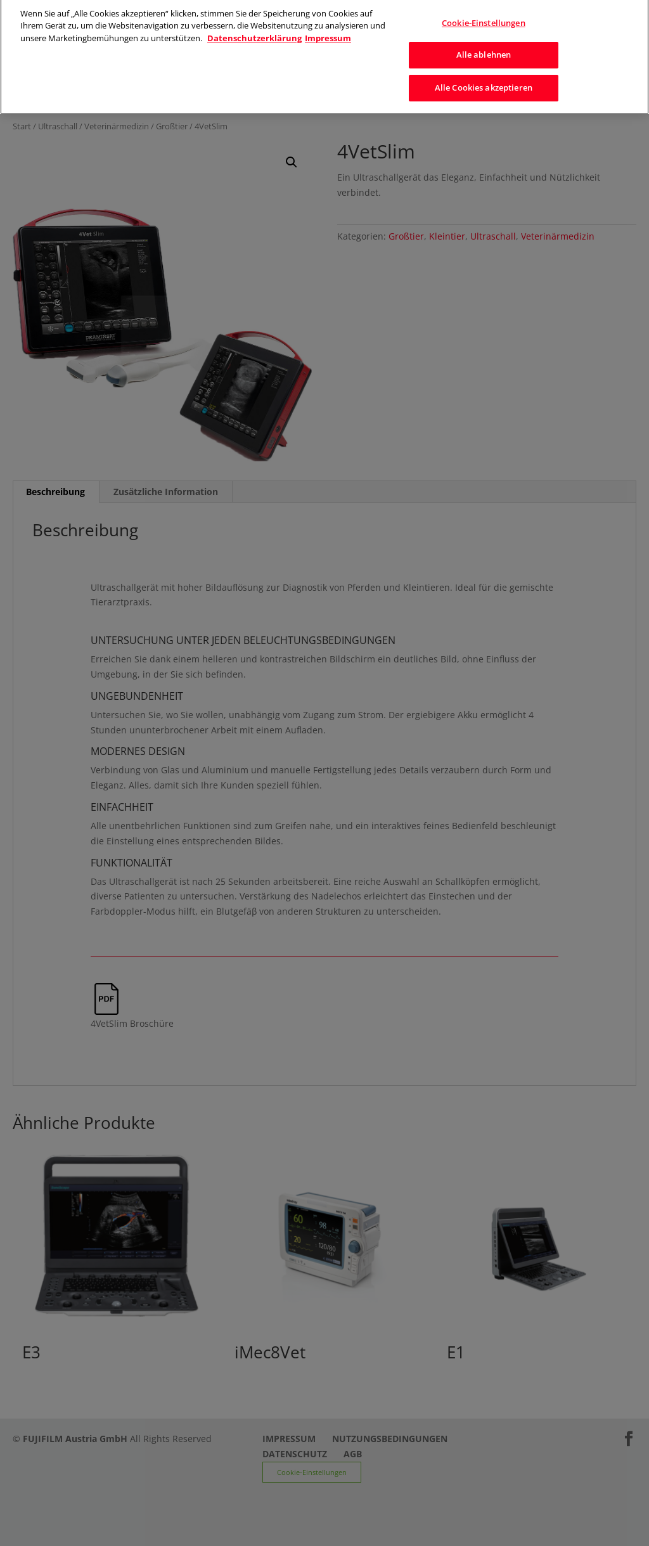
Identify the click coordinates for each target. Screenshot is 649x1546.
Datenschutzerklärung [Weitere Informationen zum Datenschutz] (254, 33)
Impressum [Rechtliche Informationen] (328, 33)
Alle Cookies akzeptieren (483, 83)
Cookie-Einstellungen (483, 18)
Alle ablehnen (483, 50)
